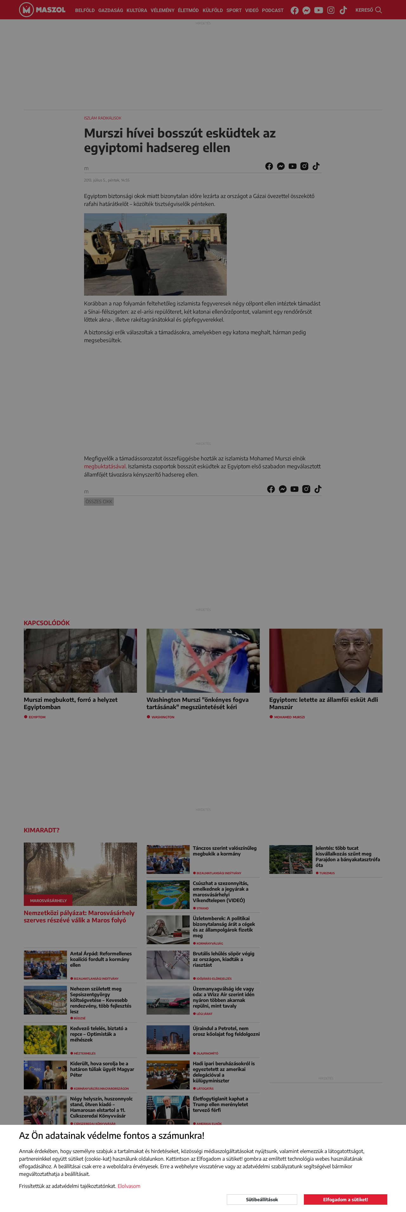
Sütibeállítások (262, 1199)
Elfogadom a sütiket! (345, 1199)
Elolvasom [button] (129, 1186)
